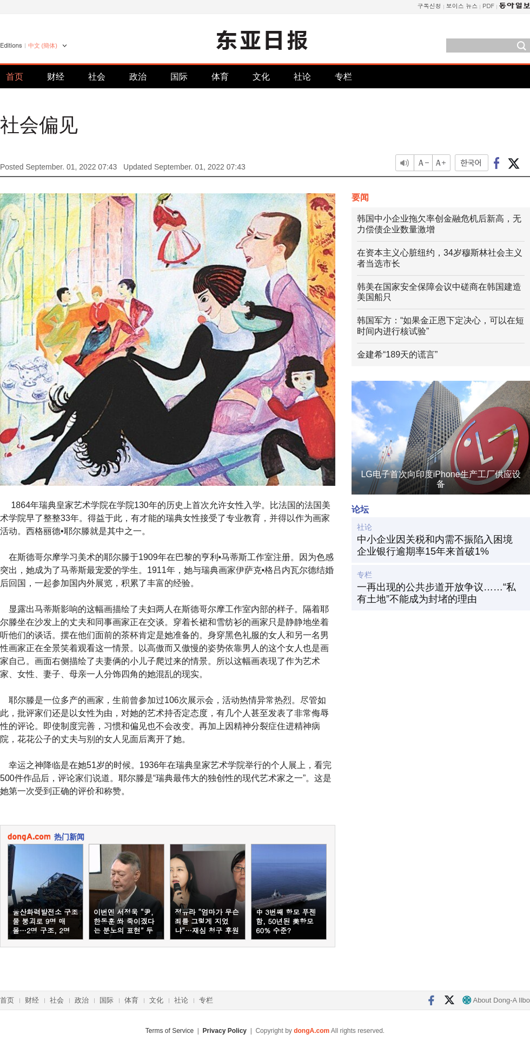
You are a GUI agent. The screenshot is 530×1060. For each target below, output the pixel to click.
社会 (96, 76)
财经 (55, 76)
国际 (179, 76)
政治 (138, 76)
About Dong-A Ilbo (496, 1000)
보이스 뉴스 (462, 6)
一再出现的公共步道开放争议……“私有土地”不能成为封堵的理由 (436, 593)
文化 (261, 76)
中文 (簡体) (42, 45)
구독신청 (429, 6)
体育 (220, 76)
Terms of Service (169, 1031)
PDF (488, 6)
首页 (14, 76)
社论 (302, 76)
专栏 (343, 76)
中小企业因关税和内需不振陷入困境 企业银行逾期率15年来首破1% (435, 545)
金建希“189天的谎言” (397, 354)
